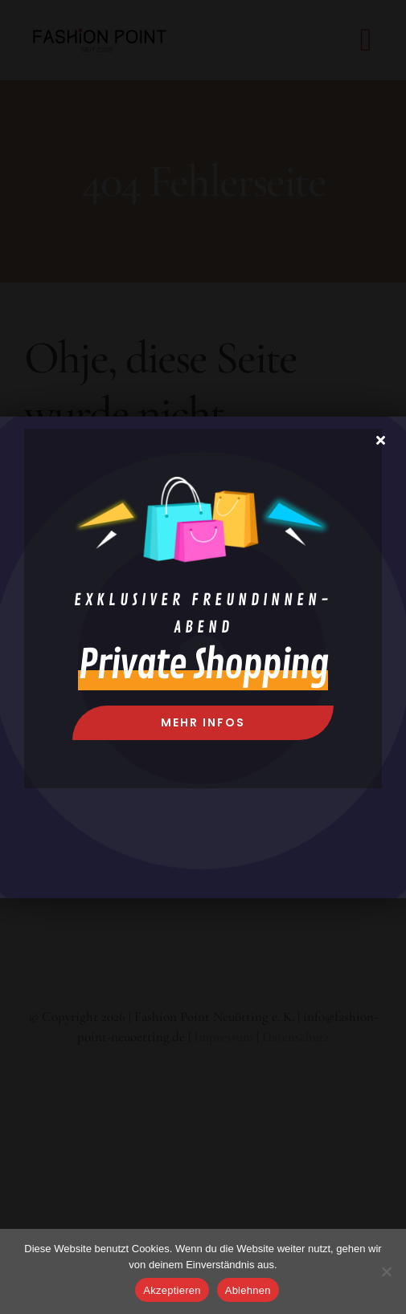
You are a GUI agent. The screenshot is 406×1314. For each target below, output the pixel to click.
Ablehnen (248, 1290)
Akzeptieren (171, 1290)
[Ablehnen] (386, 1271)
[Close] (380, 440)
